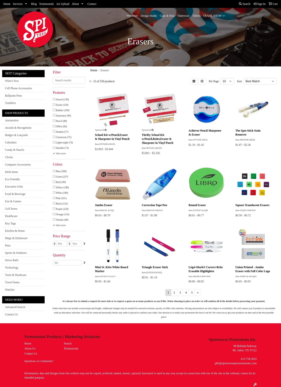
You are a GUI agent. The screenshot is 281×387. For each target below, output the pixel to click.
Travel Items (12, 282)
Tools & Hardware (15, 274)
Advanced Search (15, 307)
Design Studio (149, 15)
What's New (12, 80)
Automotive (12, 120)
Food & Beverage (15, 193)
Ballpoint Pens (13, 95)
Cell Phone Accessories (18, 88)
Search (244, 3)
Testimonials (46, 3)
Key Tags (10, 223)
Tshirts (196, 15)
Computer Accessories (18, 164)
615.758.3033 (249, 358)
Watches (10, 289)
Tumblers (10, 102)
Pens (7, 245)
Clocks (9, 157)
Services (18, 3)
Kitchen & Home (15, 230)
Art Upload (62, 3)
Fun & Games (13, 201)
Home (6, 3)
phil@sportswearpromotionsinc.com (236, 363)
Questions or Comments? (38, 361)
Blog (34, 3)
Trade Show (212, 15)
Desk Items (11, 171)
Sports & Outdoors (16, 252)
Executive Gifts (14, 186)
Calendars (10, 142)
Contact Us (11, 314)
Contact (91, 3)
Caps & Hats (167, 15)
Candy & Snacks (14, 149)
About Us (29, 348)
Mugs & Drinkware (16, 238)
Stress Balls (11, 260)
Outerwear (183, 15)
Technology (11, 267)
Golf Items (11, 208)
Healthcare (11, 216)
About (75, 3)
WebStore (132, 15)
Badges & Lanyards (16, 135)
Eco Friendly (12, 179)
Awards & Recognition (18, 127)
